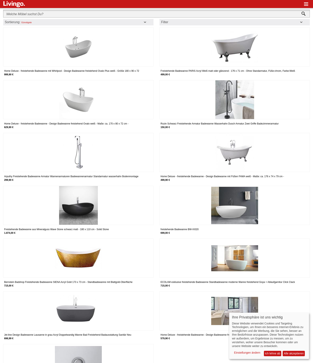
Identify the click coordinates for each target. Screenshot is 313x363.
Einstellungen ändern (247, 352)
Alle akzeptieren (294, 353)
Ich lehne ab (272, 353)
